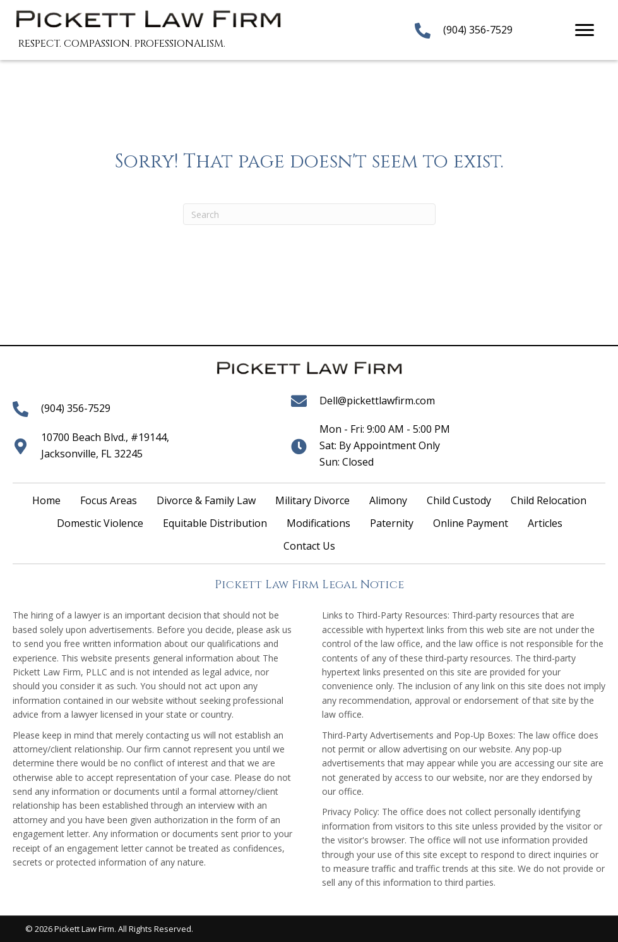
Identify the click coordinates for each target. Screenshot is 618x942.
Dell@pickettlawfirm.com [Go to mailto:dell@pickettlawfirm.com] (377, 401)
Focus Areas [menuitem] (108, 500)
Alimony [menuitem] (388, 500)
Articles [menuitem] (545, 523)
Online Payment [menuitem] (470, 523)
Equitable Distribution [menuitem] (215, 523)
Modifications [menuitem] (318, 523)
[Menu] (584, 30)
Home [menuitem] (46, 500)
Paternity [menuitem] (391, 523)
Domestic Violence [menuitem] (100, 523)
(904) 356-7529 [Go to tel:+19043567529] (478, 30)
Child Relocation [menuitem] (548, 500)
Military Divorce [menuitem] (312, 500)
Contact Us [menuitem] (309, 546)
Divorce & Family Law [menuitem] (206, 500)
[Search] (309, 214)
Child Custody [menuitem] (459, 500)
